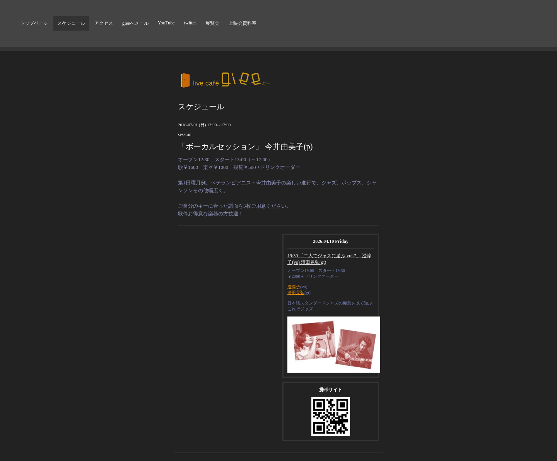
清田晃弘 (295, 292)
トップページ (34, 23)
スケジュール (71, 23)
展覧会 (212, 23)
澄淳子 (293, 286)
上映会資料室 (242, 23)
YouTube (166, 23)
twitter (190, 23)
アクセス (103, 23)
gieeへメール (135, 23)
